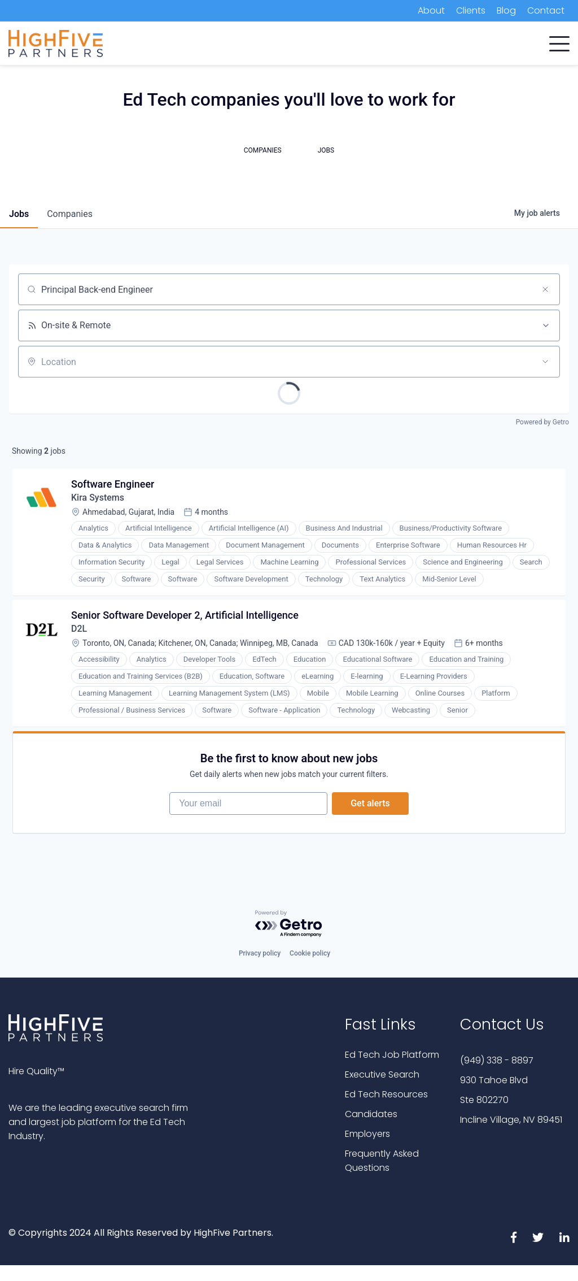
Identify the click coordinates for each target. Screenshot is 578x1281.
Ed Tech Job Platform (392, 1054)
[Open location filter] (545, 361)
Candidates (371, 1114)
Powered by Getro (542, 422)
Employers (367, 1133)
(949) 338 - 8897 (496, 1060)
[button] (559, 41)
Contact (545, 10)
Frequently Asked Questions (382, 1160)
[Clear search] (545, 289)
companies (70, 214)
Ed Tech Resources (386, 1094)
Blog (506, 10)
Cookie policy (310, 953)
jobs (19, 214)
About (431, 10)
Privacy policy (260, 953)
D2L (79, 628)
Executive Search (382, 1074)
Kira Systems (97, 497)
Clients (470, 10)
